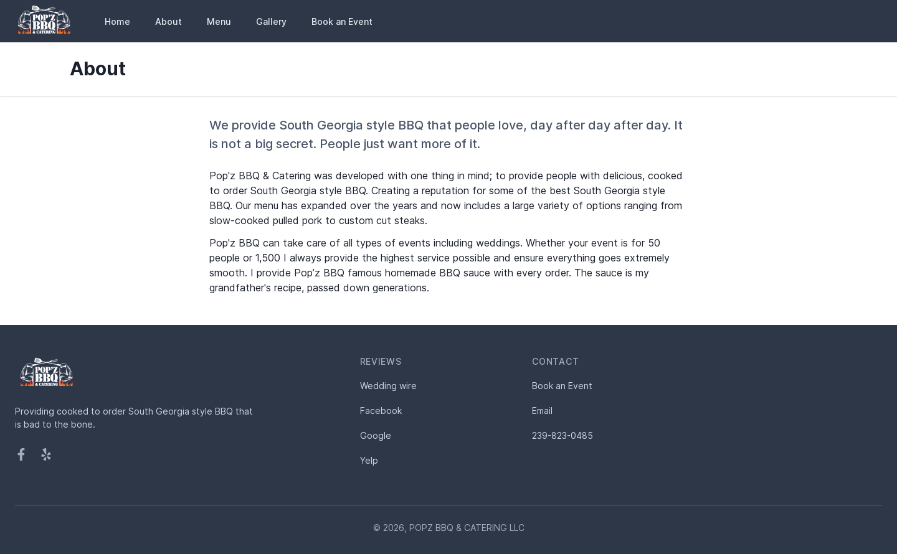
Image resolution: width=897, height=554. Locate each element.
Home (117, 21)
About (168, 21)
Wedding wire (388, 385)
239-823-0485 (562, 435)
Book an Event (342, 21)
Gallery (271, 21)
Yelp (369, 460)
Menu (219, 21)
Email (542, 410)
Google (375, 435)
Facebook (381, 410)
